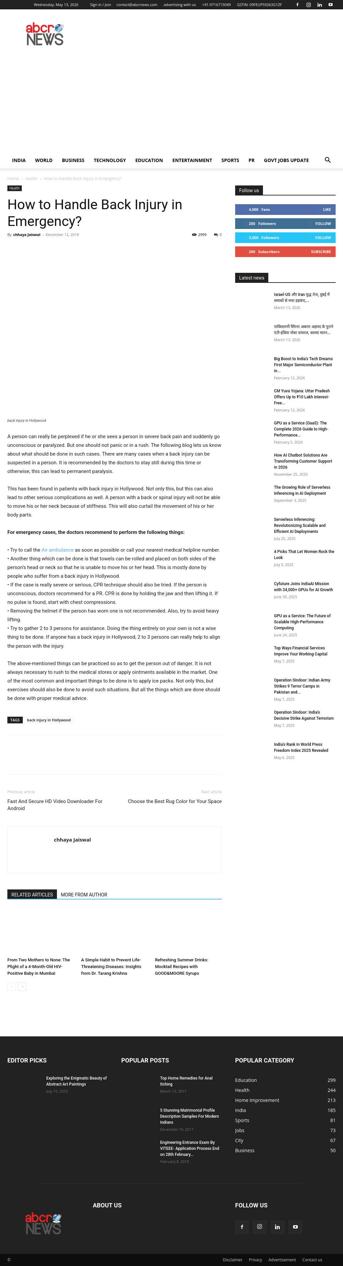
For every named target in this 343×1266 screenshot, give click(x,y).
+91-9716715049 (216, 4)
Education (149, 160)
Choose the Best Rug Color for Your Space (175, 801)
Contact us (312, 1260)
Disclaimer (233, 1260)
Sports (230, 160)
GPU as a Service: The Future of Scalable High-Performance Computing (302, 622)
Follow (323, 223)
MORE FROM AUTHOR (84, 894)
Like (327, 209)
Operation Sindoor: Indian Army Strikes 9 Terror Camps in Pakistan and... (302, 686)
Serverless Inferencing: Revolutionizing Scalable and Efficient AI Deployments (300, 525)
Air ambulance (58, 550)
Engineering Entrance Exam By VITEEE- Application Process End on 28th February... (189, 1148)
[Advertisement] (171, 102)
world (44, 160)
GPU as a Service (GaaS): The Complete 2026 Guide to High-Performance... (301, 429)
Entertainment (192, 160)
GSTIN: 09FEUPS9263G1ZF (259, 4)
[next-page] (22, 986)
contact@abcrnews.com (137, 4)
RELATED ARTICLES (32, 894)
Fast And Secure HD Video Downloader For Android (54, 804)
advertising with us (180, 4)
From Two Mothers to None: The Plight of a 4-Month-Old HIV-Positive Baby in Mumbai (38, 966)
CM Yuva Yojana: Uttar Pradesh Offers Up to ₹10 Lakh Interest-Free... (302, 397)
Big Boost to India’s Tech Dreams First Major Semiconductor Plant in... (303, 365)
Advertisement (282, 1260)
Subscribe (321, 251)
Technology (110, 160)
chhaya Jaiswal (26, 234)
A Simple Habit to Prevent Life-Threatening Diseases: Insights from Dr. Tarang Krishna (111, 966)
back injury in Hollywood (49, 719)
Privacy (255, 1260)
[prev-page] (11, 986)
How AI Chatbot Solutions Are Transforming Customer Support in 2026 (303, 461)
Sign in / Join (100, 4)
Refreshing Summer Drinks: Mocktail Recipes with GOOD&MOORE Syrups (181, 966)
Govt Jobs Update (286, 160)
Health (31, 178)
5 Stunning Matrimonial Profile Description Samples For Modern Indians (189, 1116)
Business (73, 160)
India (19, 160)
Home (13, 178)
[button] (328, 161)
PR (252, 160)
